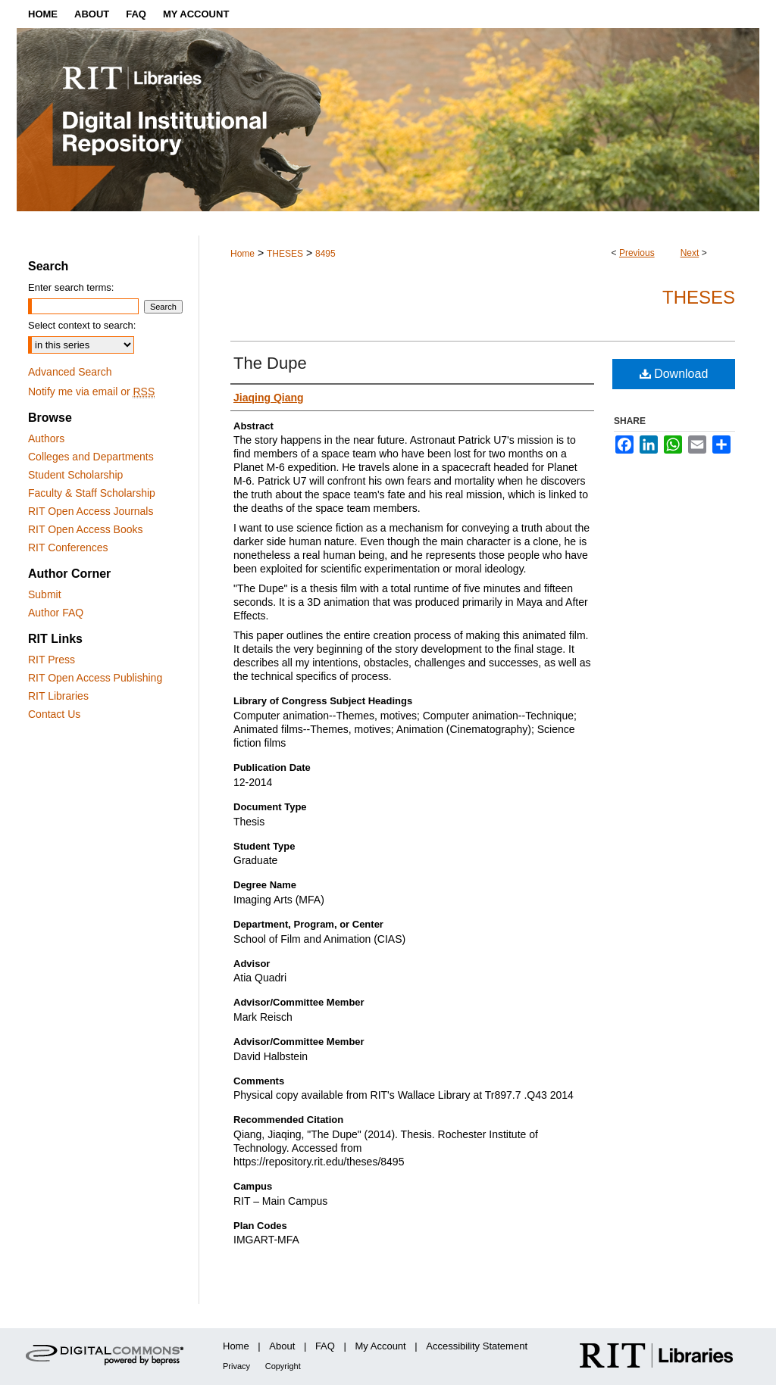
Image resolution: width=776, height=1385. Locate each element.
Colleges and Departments (91, 457)
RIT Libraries (58, 696)
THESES (285, 253)
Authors (46, 438)
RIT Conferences (68, 547)
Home (242, 253)
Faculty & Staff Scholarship (91, 493)
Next (690, 253)
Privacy (236, 1366)
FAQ (325, 1346)
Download (674, 373)
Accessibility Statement (476, 1346)
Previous (637, 253)
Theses (698, 297)
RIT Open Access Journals (90, 511)
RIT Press (51, 660)
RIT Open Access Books (85, 529)
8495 (325, 253)
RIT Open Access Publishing (95, 678)
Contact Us (54, 714)
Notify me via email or (91, 391)
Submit (44, 594)
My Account (380, 1346)
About (282, 1346)
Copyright (283, 1366)
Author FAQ (55, 613)
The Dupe (270, 363)
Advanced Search (70, 372)
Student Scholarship (75, 475)
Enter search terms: (71, 287)
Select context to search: (82, 325)
